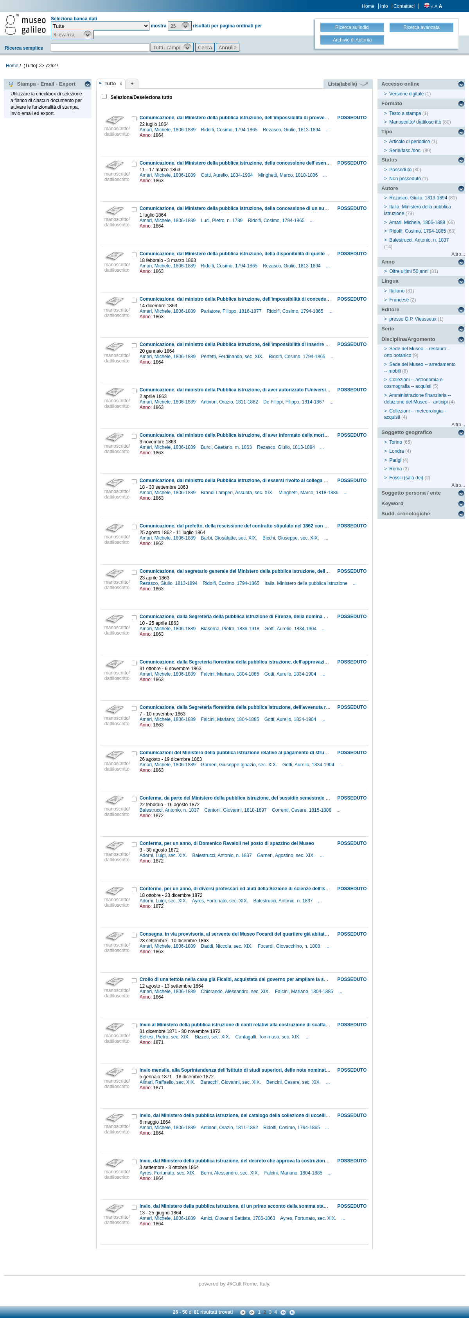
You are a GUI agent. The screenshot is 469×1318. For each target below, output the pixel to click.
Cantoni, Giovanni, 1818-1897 (236, 810)
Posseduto (400, 169)
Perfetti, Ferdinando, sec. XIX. (233, 356)
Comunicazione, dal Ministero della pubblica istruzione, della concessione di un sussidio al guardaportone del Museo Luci (276, 208)
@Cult (235, 1284)
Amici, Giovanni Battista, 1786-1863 (239, 1218)
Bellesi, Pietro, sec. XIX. (165, 1037)
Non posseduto (405, 178)
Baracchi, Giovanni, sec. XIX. (231, 1082)
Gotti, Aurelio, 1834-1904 (227, 175)
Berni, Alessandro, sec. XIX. (230, 1173)
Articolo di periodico (409, 141)
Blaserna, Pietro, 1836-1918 (231, 628)
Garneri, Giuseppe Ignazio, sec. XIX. (240, 764)
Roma (395, 469)
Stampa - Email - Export (41, 84)
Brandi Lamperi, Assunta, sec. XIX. (238, 492)
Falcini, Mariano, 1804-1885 (231, 674)
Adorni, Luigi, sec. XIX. (164, 855)
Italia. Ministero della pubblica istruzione (306, 583)
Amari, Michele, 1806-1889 (168, 130)
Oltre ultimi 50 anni (408, 271)
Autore (389, 188)
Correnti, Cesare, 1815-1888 (302, 810)
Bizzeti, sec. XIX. (213, 1037)
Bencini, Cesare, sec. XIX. (294, 1082)
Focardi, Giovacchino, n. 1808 (290, 946)
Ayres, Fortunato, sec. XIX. (221, 901)
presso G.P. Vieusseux (412, 319)
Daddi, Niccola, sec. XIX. (227, 946)
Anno (388, 262)
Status (389, 160)
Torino (395, 442)
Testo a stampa (405, 113)
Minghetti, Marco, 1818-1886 (288, 175)
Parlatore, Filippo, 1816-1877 (232, 311)
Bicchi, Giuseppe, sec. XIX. (291, 538)
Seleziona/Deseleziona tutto (140, 97)
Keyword (392, 503)
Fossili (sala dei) (406, 478)
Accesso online (400, 84)
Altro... (458, 254)
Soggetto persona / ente (411, 493)
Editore (390, 309)
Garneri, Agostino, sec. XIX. (286, 855)
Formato (391, 103)
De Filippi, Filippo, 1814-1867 (294, 402)
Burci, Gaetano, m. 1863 (227, 447)
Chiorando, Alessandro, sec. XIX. (236, 991)
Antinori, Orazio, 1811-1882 (230, 402)
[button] (180, 25)
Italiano (396, 291)
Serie (387, 329)
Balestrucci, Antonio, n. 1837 (170, 810)
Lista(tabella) (348, 84)
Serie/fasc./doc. (405, 150)
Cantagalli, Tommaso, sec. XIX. (268, 1037)
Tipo (386, 131)
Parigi (395, 460)
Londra (396, 451)
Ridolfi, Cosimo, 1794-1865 (230, 130)
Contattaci (404, 6)
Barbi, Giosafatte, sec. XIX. (230, 538)
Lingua (390, 281)
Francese (399, 300)
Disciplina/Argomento (408, 339)
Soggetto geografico (406, 432)
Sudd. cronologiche (405, 513)
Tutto (110, 83)
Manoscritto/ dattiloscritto (415, 122)
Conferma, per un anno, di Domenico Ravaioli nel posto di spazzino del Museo (227, 843)
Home (368, 6)
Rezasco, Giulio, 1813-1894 (292, 130)
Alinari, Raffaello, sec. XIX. (168, 1082)
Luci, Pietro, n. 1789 (222, 220)
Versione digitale (406, 94)
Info (384, 6)
